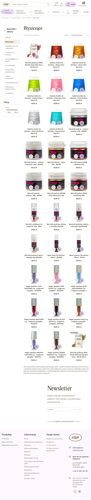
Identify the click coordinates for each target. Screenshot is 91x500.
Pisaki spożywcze (11, 82)
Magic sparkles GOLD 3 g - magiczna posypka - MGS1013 (79, 322)
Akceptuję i (64, 421)
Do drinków (9, 93)
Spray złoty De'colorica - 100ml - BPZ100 (56, 256)
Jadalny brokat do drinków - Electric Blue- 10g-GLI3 (79, 98)
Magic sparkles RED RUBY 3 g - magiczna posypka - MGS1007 (34, 322)
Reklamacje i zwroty (31, 458)
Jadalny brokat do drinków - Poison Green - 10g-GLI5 (34, 98)
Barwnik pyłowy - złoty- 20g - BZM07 (56, 163)
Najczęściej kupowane (10, 445)
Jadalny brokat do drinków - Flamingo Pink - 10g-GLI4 (56, 98)
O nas (26, 439)
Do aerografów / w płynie (11, 60)
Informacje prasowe (31, 448)
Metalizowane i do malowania (11, 47)
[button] (70, 4)
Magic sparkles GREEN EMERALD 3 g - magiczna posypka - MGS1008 (56, 355)
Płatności (27, 451)
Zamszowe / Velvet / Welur (10, 88)
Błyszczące (9, 42)
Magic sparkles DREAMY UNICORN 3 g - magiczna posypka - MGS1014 (34, 355)
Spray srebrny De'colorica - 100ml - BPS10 (78, 256)
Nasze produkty (16, 17)
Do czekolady (10, 65)
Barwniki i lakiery (26, 17)
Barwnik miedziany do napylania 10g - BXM (34, 225)
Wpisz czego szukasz (19, 4)
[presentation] (60, 416)
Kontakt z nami (29, 478)
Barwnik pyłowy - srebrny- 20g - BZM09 (34, 194)
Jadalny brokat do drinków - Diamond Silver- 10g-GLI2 (34, 131)
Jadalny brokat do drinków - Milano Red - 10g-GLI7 (56, 65)
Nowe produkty (7, 442)
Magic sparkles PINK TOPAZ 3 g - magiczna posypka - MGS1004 (56, 288)
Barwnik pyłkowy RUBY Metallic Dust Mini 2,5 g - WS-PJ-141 (34, 65)
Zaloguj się (50, 442)
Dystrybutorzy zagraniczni (33, 442)
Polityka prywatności (31, 467)
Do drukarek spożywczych (10, 71)
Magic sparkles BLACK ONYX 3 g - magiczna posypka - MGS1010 (56, 322)
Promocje (5, 439)
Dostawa (27, 455)
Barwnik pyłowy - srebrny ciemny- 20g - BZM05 (79, 130)
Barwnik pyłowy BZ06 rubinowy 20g (79, 163)
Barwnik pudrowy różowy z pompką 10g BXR (56, 225)
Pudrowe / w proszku (9, 54)
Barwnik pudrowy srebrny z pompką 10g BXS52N (79, 225)
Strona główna (6, 17)
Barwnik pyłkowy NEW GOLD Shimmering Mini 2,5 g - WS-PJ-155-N (79, 355)
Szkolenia (27, 445)
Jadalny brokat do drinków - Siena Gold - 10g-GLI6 (79, 65)
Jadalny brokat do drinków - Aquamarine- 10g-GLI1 (56, 131)
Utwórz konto (51, 445)
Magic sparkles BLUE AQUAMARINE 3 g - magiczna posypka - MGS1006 (79, 289)
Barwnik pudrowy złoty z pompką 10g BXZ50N (34, 256)
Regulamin (28, 470)
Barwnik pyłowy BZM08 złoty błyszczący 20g (56, 194)
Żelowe (8, 37)
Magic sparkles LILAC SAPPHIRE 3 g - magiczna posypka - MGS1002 (34, 288)
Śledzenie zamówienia (54, 439)
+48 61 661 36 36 (80, 471)
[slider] (6, 109)
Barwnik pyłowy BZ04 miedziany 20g (79, 194)
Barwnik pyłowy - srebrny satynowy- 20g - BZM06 (34, 163)
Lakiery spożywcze (9, 77)
